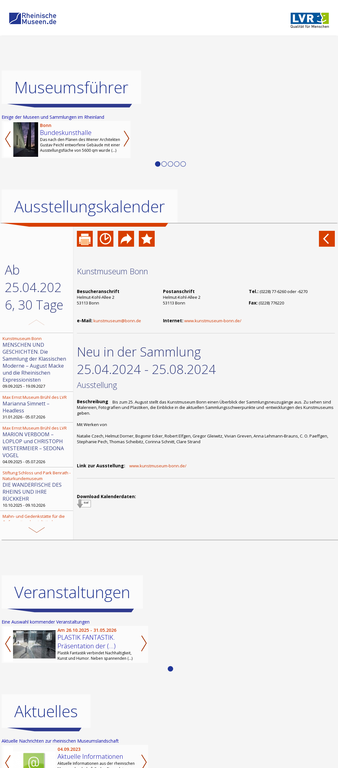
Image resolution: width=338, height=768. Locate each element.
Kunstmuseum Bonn (112, 271)
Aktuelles (46, 711)
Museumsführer (71, 87)
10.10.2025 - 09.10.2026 (37, 489)
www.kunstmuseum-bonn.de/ (212, 321)
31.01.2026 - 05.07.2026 (37, 407)
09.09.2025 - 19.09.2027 (37, 362)
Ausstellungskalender (89, 206)
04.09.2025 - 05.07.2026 (37, 444)
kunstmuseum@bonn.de (117, 321)
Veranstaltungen (72, 592)
